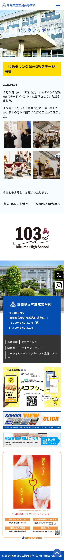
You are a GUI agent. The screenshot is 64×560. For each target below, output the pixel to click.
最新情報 (12, 342)
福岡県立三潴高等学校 (21, 5)
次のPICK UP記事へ (48, 204)
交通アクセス (29, 342)
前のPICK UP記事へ (16, 204)
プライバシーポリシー (32, 348)
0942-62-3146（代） (28, 322)
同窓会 (11, 348)
